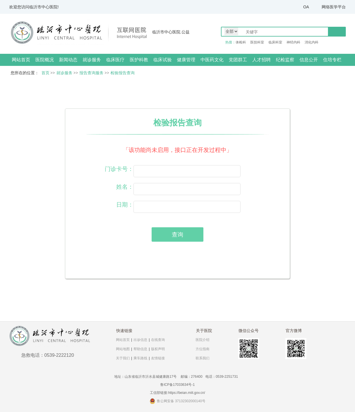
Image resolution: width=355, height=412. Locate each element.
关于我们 (123, 358)
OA (306, 7)
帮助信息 (140, 349)
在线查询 (158, 340)
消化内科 (311, 42)
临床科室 (275, 42)
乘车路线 (140, 358)
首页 (45, 73)
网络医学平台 (334, 7)
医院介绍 (202, 340)
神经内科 (293, 42)
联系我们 (202, 358)
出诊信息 (140, 340)
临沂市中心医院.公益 (171, 32)
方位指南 (202, 349)
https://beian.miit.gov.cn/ (186, 393)
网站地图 (123, 349)
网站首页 (21, 59)
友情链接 (158, 358)
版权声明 (158, 349)
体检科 (241, 42)
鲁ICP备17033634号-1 (177, 385)
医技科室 (257, 42)
